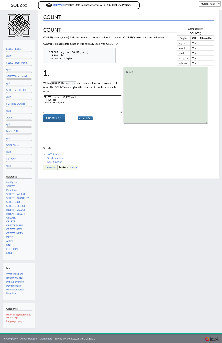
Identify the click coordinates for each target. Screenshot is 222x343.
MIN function (54, 161)
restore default (85, 118)
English (62, 167)
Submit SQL (54, 117)
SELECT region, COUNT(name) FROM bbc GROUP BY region (82, 104)
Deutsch (73, 167)
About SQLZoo (28, 338)
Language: (50, 167)
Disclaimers (45, 338)
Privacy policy (10, 338)
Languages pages (15, 321)
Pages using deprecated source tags (18, 316)
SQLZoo (19, 5)
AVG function (54, 154)
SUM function (55, 157)
